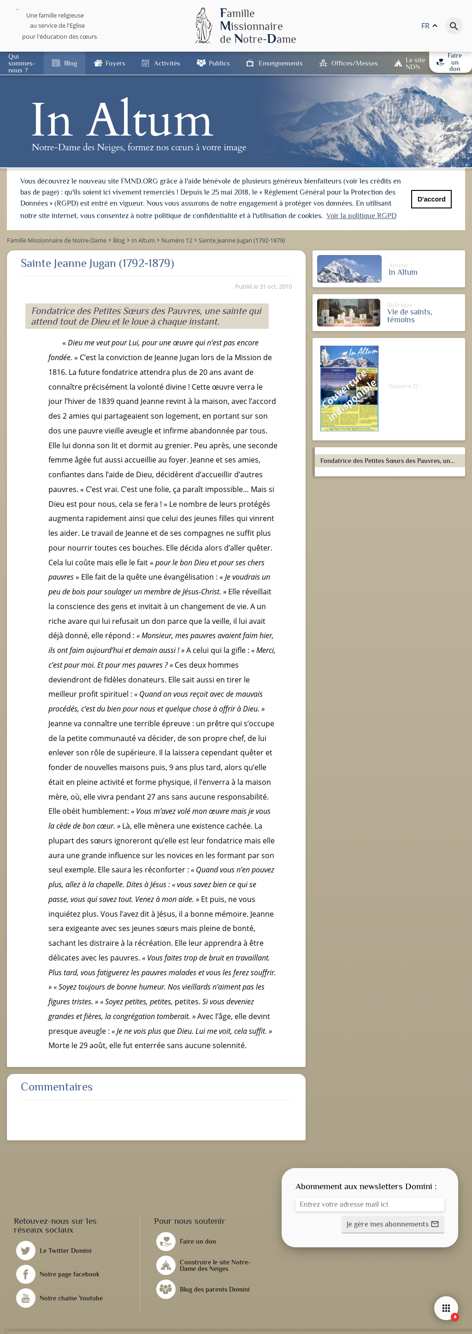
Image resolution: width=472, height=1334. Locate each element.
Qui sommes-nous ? (21, 63)
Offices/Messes (354, 63)
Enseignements (281, 63)
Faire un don (449, 62)
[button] (393, 1224)
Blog (70, 63)
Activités (167, 63)
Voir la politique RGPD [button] (361, 216)
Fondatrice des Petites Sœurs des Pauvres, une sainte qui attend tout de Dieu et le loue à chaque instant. (391, 459)
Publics (219, 63)
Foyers (115, 63)
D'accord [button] (432, 199)
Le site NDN (415, 63)
